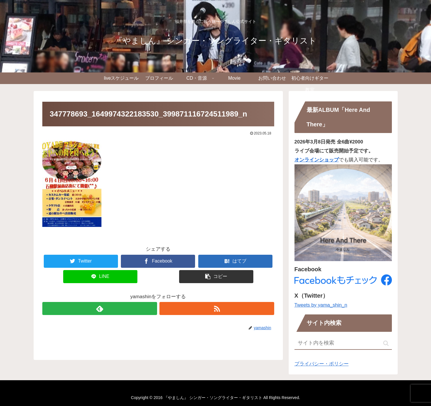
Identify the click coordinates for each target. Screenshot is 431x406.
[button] (386, 343)
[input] (343, 343)
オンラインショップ (316, 160)
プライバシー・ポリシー (321, 364)
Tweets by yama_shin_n (320, 305)
